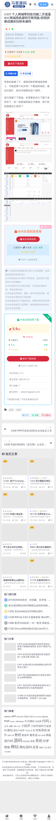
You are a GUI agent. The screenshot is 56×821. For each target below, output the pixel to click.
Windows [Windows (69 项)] (20, 753)
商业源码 (8, 543)
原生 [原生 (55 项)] (19, 758)
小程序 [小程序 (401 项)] (25, 758)
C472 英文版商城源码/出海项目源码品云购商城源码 (34, 708)
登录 (43, 4)
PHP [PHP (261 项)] (7, 753)
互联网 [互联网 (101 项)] (38, 753)
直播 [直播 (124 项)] (32, 773)
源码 (19, 442)
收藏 (35, 447)
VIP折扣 (28, 369)
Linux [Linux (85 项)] (38, 749)
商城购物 (19, 66)
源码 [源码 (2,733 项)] (18, 773)
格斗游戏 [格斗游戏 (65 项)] (41, 767)
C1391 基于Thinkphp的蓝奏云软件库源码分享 (14, 514)
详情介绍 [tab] (11, 105)
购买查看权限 (28, 271)
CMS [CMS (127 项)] (26, 748)
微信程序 (43, 543)
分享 (25, 447)
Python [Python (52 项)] (13, 754)
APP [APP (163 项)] (13, 748)
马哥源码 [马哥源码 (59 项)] (7, 784)
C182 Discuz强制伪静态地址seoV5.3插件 (30, 661)
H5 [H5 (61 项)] (34, 749)
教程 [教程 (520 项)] (18, 767)
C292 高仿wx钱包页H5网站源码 (25, 643)
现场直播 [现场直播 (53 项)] (26, 774)
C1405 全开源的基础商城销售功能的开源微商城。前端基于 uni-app (34, 729)
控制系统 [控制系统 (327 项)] (41, 762)
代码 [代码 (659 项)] (45, 753)
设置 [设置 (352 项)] (36, 780)
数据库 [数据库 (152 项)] (25, 767)
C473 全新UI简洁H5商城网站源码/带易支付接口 (34, 698)
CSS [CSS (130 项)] (31, 748)
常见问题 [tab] (25, 105)
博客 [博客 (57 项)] (15, 758)
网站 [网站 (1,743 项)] (15, 779)
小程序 (44, 510)
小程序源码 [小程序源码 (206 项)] (37, 758)
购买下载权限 (16, 96)
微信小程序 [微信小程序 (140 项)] (19, 762)
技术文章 (8, 576)
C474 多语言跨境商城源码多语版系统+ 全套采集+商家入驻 (33, 688)
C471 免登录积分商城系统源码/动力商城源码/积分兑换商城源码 (34, 719)
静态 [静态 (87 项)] (49, 780)
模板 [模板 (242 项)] (48, 767)
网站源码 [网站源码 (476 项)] (25, 779)
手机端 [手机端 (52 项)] (27, 763)
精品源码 (8, 510)
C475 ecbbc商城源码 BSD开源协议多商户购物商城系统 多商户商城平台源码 (34, 679)
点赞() (46, 447)
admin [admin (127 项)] (7, 748)
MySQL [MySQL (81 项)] (45, 749)
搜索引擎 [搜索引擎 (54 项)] (10, 767)
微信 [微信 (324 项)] (10, 762)
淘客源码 (45, 609)
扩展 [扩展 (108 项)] (33, 762)
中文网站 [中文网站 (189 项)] (29, 753)
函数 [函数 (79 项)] (11, 758)
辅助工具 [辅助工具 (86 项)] (43, 780)
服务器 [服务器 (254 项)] (34, 767)
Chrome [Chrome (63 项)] (20, 749)
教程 (11, 442)
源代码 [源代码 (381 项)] (8, 773)
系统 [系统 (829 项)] (38, 773)
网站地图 (32, 794)
